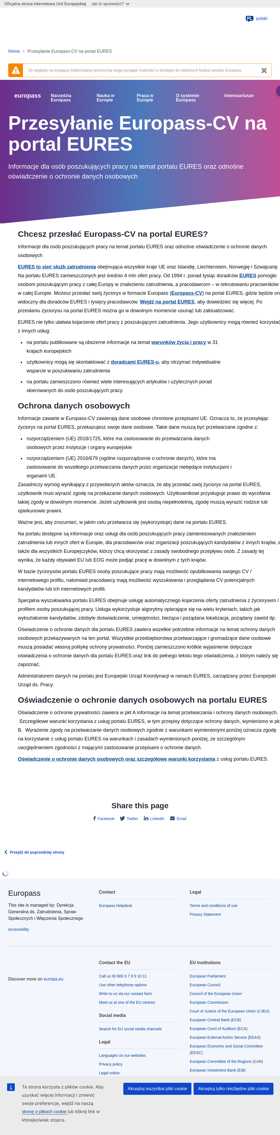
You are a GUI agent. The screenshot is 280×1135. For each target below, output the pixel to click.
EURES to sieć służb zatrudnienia (57, 267)
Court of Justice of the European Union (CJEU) (229, 1011)
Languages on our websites (122, 1055)
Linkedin (157, 818)
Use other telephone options (123, 985)
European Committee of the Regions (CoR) (226, 1061)
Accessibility (18, 929)
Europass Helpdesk (115, 905)
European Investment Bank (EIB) (218, 1070)
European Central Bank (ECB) (215, 1020)
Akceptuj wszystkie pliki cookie (157, 1088)
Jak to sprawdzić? (110, 3)
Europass (24, 893)
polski (256, 18)
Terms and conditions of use (213, 905)
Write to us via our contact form (125, 993)
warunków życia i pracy (178, 342)
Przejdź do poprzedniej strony (37, 852)
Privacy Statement (205, 914)
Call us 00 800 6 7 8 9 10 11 (123, 976)
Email (181, 818)
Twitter (132, 818)
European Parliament (208, 976)
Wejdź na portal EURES (167, 302)
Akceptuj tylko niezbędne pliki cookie (233, 1088)
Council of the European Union (216, 993)
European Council (205, 985)
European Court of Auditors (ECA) (218, 1028)
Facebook (105, 818)
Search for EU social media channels (130, 1029)
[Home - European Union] (37, 18)
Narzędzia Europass (61, 98)
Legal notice (109, 1073)
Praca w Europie (145, 98)
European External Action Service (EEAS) (225, 1037)
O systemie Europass (187, 98)
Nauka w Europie (105, 98)
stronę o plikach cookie (45, 1111)
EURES (247, 275)
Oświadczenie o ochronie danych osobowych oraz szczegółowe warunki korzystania (116, 759)
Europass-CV (186, 293)
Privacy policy (110, 1064)
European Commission (209, 1002)
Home (14, 51)
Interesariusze (239, 96)
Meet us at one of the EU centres (127, 1002)
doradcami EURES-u (135, 362)
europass (27, 95)
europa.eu (53, 979)
